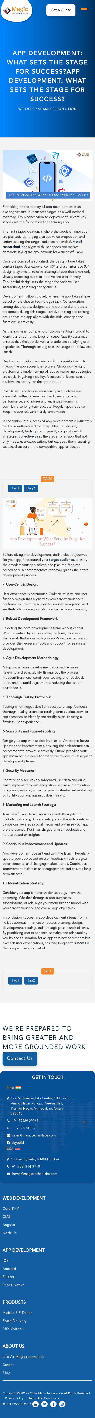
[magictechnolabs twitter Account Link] (44, 1404)
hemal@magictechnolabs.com (34, 1174)
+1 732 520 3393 (24, 1128)
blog (7, 1373)
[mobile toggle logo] (84, 9)
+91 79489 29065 (25, 1121)
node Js (10, 1233)
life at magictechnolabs (24, 1357)
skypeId (18, 1143)
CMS (6, 1217)
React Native (14, 1285)
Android (9, 1269)
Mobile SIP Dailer (17, 1313)
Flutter (8, 1277)
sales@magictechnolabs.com (34, 1135)
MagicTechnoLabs (50, 1393)
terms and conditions (43, 1398)
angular (9, 1225)
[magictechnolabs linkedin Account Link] (35, 1404)
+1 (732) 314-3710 (26, 1167)
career (8, 1365)
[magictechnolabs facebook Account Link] (53, 1404)
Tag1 (15, 488)
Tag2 (31, 488)
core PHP (11, 1209)
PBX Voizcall (13, 1329)
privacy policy (14, 1398)
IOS (6, 1261)
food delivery (15, 1321)
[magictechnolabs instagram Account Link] (62, 1404)
